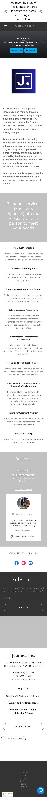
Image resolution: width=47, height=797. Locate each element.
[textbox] (23, 598)
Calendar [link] (23, 761)
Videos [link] (23, 770)
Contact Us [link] (23, 758)
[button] (5, 26)
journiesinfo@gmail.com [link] (23, 679)
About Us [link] (23, 755)
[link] (24, 26)
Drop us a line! (23, 710)
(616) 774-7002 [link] (27, 672)
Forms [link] (23, 764)
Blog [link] (23, 767)
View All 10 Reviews (23, 489)
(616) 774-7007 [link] (25, 676)
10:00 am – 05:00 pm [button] (29, 696)
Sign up (23, 608)
